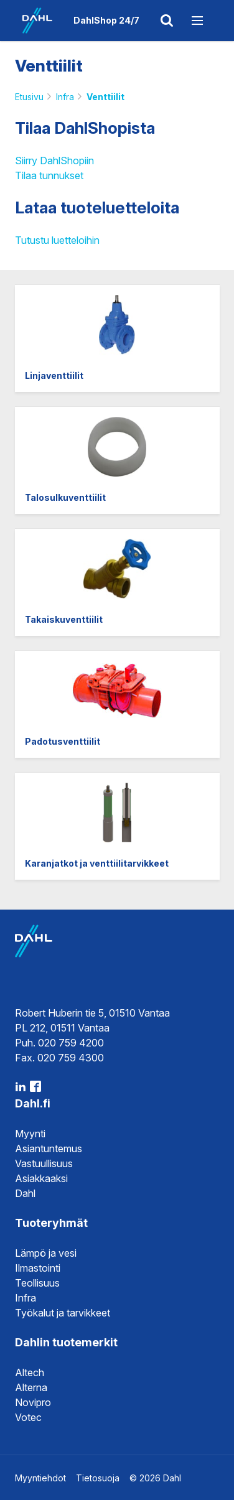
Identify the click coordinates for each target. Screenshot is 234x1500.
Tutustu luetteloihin (57, 240)
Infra (65, 96)
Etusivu (29, 96)
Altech (29, 1372)
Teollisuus (37, 1283)
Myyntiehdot (40, 1478)
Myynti (30, 1133)
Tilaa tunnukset (49, 175)
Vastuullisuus (44, 1163)
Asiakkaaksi (41, 1178)
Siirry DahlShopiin (54, 160)
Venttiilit (105, 96)
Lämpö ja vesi (46, 1253)
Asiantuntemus (48, 1148)
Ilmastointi (37, 1268)
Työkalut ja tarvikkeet (62, 1313)
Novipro (33, 1402)
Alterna (31, 1387)
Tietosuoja (97, 1478)
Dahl (25, 1193)
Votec (28, 1417)
